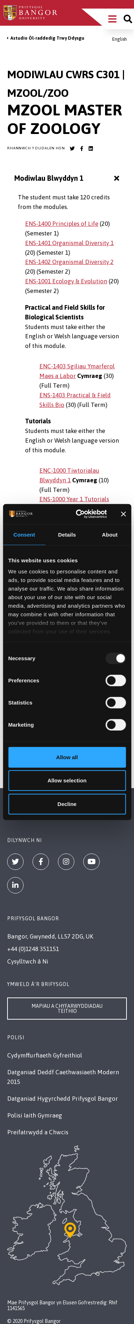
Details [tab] (67, 534)
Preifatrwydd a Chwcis (37, 1132)
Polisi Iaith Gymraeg (34, 1115)
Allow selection (67, 780)
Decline (67, 804)
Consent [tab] (24, 534)
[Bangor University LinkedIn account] (90, 148)
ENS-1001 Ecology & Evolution (66, 281)
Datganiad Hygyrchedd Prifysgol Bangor (62, 1098)
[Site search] (128, 19)
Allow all (67, 757)
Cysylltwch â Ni (27, 961)
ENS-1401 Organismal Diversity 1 (69, 243)
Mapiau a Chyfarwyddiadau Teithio (67, 1008)
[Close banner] (123, 514)
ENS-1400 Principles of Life (61, 223)
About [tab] (110, 534)
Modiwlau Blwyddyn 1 (67, 178)
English (119, 39)
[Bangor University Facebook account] (81, 148)
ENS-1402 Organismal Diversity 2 (69, 261)
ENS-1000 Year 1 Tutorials (74, 499)
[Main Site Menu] (112, 19)
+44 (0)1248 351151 (33, 948)
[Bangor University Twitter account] (72, 148)
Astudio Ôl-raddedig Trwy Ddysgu (47, 38)
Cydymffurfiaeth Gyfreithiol (44, 1055)
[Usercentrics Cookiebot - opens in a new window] (78, 514)
